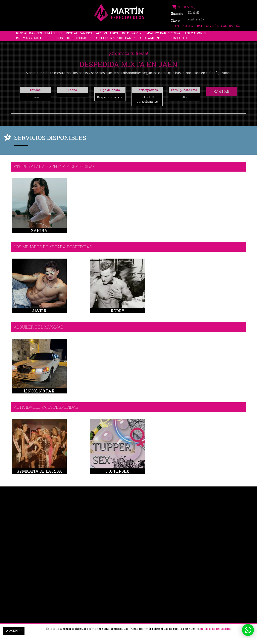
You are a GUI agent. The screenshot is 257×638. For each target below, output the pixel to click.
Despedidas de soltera (36, 33)
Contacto (178, 43)
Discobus (182, 33)
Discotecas (77, 43)
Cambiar (221, 91)
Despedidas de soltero (81, 33)
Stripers (149, 33)
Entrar (180, 26)
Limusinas (204, 33)
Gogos (58, 43)
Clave (175, 20)
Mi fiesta (184, 7)
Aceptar (13, 631)
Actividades (107, 38)
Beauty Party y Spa (163, 38)
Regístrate (196, 26)
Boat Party (132, 38)
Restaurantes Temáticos (39, 38)
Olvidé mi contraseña (223, 26)
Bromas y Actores (32, 43)
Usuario (177, 13)
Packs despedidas (121, 33)
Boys (166, 33)
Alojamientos (153, 43)
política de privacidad (216, 629)
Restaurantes (79, 38)
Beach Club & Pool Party (113, 43)
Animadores (195, 38)
